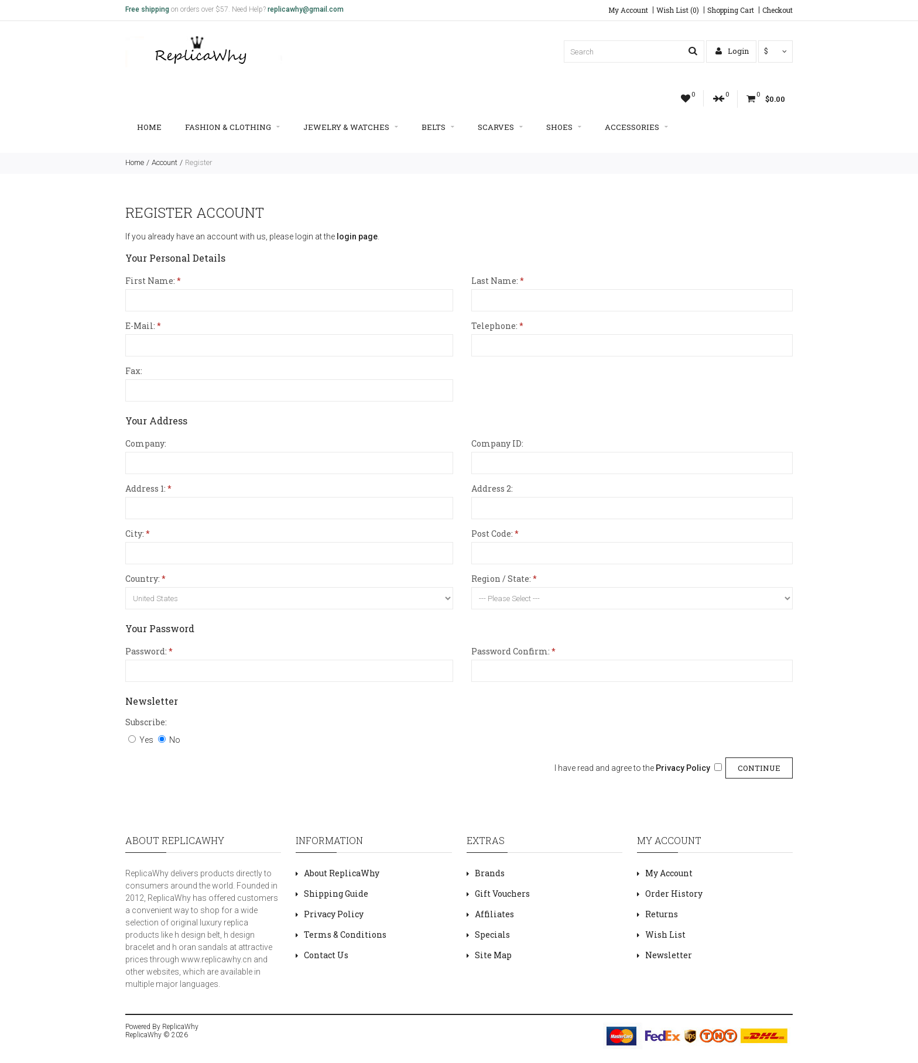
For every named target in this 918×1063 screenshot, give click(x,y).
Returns (661, 914)
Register (199, 162)
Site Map (493, 955)
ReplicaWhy (180, 1027)
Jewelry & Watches (350, 127)
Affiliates (494, 914)
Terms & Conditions (345, 934)
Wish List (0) (677, 9)
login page (357, 236)
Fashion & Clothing (232, 127)
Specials (492, 934)
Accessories (636, 127)
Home (149, 127)
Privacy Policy (334, 914)
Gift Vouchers (502, 893)
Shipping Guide (336, 893)
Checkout (777, 9)
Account (164, 162)
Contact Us (326, 955)
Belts (438, 127)
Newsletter (668, 955)
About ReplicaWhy (341, 873)
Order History (674, 893)
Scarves (500, 127)
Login (732, 51)
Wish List (665, 934)
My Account (628, 9)
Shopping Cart (730, 9)
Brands (490, 873)
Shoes (563, 127)
